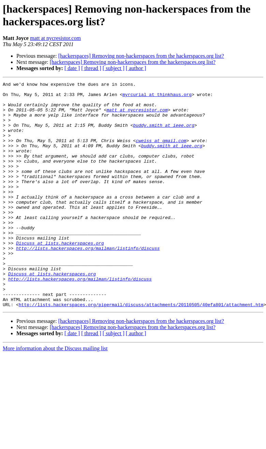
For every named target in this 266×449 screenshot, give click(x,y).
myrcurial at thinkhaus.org (157, 97)
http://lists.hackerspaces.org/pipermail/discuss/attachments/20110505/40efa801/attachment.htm (141, 349)
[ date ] (72, 68)
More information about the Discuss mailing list (55, 393)
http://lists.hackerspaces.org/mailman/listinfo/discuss (88, 282)
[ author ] (136, 68)
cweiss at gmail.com (161, 153)
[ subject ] (113, 68)
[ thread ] (91, 68)
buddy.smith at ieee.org (163, 134)
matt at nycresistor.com (55, 38)
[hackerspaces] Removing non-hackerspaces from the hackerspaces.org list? (141, 56)
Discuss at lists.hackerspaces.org (60, 276)
